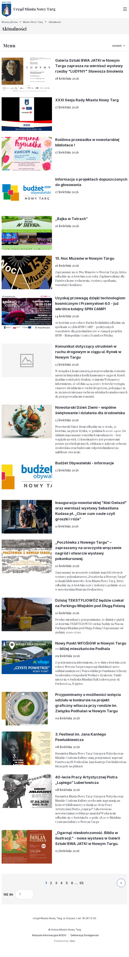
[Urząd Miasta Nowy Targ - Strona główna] (29, 9)
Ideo (72, 940)
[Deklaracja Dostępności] (85, 935)
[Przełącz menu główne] (125, 9)
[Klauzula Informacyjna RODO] (49, 935)
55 (81, 883)
